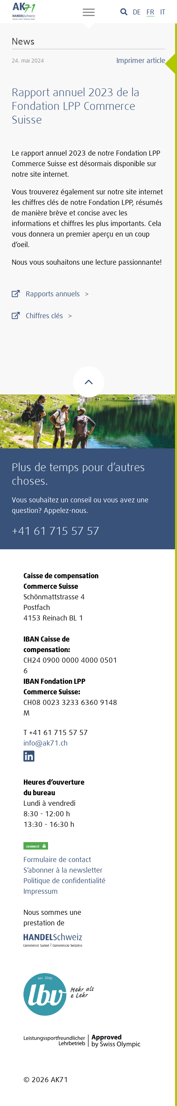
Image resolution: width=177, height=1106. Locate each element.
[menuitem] (137, 12)
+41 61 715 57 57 (55, 530)
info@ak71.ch (45, 743)
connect (36, 846)
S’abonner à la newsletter (62, 870)
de (137, 12)
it (162, 12)
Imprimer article (140, 60)
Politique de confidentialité (64, 881)
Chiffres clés (44, 316)
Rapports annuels (53, 294)
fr (150, 12)
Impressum (40, 891)
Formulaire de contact (57, 859)
